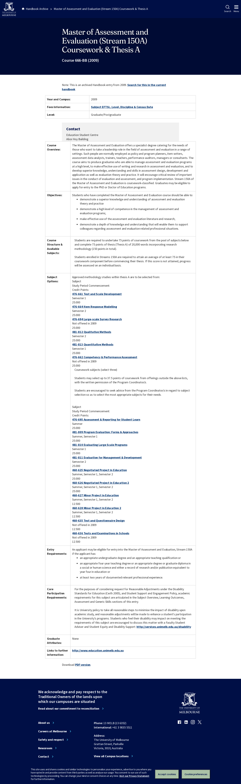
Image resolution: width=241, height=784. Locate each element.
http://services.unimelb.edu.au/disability (164, 627)
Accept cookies (167, 774)
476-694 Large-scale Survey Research (97, 319)
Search (227, 9)
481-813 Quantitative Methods (92, 344)
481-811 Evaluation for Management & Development (107, 457)
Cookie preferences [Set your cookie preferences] (196, 774)
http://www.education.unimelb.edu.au (98, 650)
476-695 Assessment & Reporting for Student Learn (106, 419)
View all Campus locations (111, 756)
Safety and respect (51, 740)
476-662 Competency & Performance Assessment (104, 357)
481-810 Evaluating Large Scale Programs (99, 445)
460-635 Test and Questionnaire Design (98, 520)
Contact (43, 756)
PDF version (83, 665)
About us (44, 723)
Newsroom (45, 748)
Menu (236, 9)
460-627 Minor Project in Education (95, 495)
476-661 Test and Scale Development (97, 294)
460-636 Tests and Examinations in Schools (100, 533)
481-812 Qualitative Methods (91, 332)
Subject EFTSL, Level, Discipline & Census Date (122, 107)
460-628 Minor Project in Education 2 (96, 508)
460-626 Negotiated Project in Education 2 (100, 483)
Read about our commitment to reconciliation (68, 708)
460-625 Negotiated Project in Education (99, 470)
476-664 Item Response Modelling (94, 307)
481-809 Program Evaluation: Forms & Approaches (105, 432)
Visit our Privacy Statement (134, 775)
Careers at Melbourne (52, 731)
